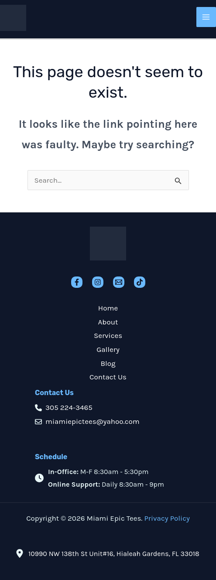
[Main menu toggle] (206, 17)
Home (108, 308)
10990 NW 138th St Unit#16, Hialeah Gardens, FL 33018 (113, 553)
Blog (107, 363)
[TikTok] (139, 282)
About (108, 321)
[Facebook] (76, 282)
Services (108, 335)
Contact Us (108, 376)
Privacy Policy (166, 518)
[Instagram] (97, 282)
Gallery (108, 349)
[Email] (118, 282)
